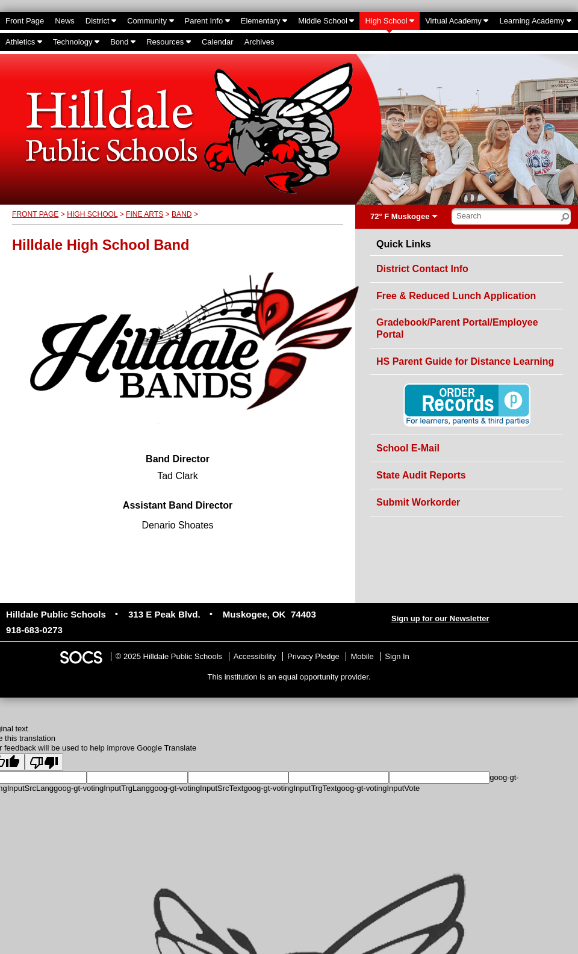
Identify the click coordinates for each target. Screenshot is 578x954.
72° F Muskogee (399, 216)
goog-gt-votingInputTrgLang (102, 788)
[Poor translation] (44, 762)
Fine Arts (144, 214)
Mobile (361, 656)
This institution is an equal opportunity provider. (289, 676)
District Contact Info (422, 269)
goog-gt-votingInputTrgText (290, 788)
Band (182, 214)
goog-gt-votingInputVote (378, 788)
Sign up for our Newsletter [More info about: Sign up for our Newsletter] (440, 618)
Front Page (35, 214)
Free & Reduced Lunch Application (456, 296)
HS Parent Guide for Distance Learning (465, 361)
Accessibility (255, 656)
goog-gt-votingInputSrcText (196, 788)
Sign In (397, 656)
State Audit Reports (421, 475)
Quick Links (403, 244)
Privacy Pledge (313, 656)
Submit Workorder (418, 502)
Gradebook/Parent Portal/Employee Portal (457, 328)
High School (92, 214)
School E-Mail (408, 448)
